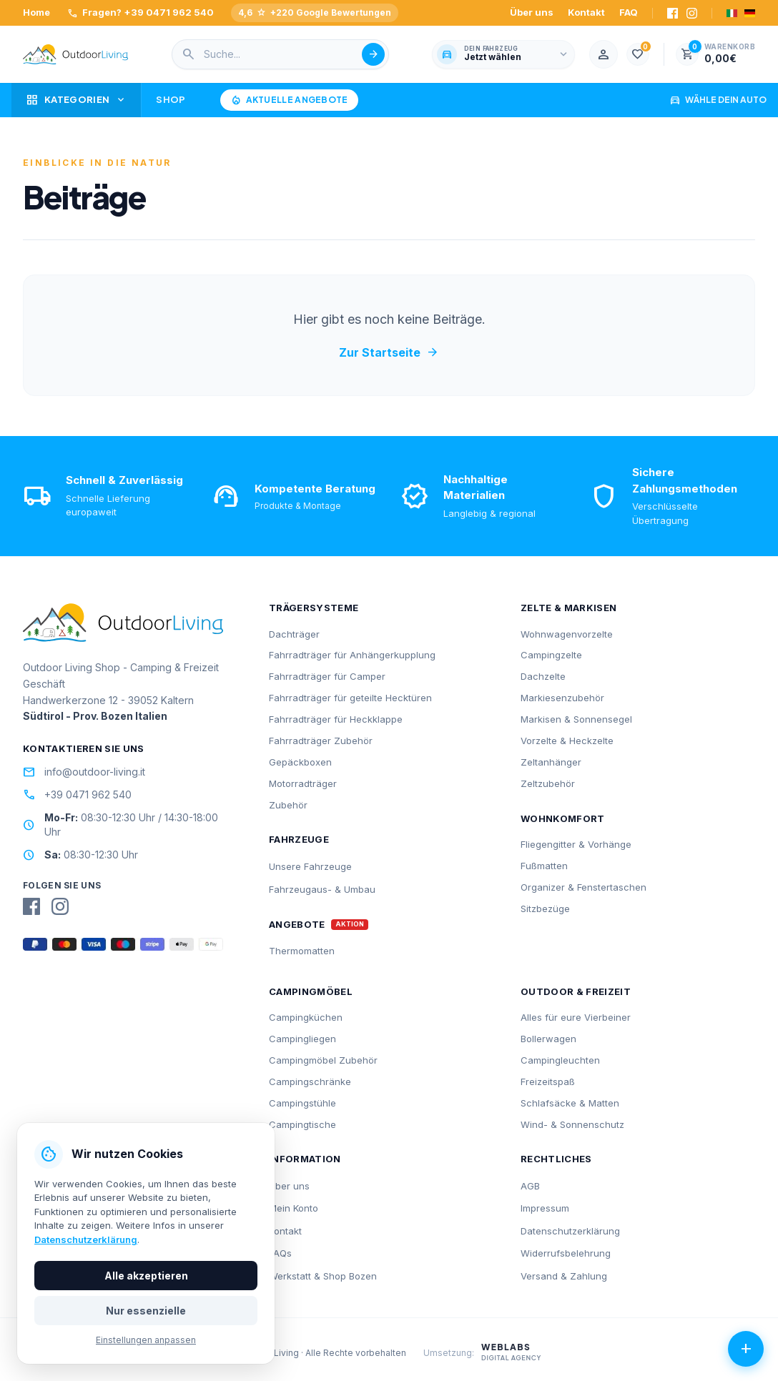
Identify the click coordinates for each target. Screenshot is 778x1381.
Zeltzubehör (548, 783)
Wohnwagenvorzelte (567, 634)
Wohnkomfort (563, 818)
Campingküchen (306, 1017)
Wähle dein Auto (718, 100)
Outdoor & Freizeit (576, 991)
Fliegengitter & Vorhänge (576, 844)
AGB (530, 1186)
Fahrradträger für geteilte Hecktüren (350, 697)
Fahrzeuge (299, 839)
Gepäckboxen (300, 762)
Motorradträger (303, 783)
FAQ (628, 12)
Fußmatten (544, 865)
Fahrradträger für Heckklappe (336, 719)
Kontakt (586, 12)
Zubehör (288, 805)
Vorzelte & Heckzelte (567, 740)
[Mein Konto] (603, 54)
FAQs (280, 1253)
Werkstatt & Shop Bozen (323, 1276)
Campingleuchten (560, 1060)
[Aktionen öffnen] (746, 1349)
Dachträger (294, 634)
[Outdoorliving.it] (76, 54)
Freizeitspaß (548, 1081)
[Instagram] (691, 13)
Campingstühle (302, 1103)
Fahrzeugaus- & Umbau (322, 889)
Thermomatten (302, 950)
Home (36, 12)
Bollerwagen (548, 1038)
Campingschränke (310, 1081)
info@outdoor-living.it (84, 772)
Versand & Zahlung (564, 1276)
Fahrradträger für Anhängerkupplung (352, 654)
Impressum (545, 1208)
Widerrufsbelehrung (566, 1253)
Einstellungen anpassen (146, 1340)
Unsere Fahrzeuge (310, 866)
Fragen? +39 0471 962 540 (140, 13)
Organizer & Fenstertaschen (583, 887)
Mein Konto (293, 1208)
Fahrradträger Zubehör (321, 740)
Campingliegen (302, 1038)
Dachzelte (543, 676)
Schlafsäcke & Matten (570, 1103)
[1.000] (637, 54)
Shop (170, 99)
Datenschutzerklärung (570, 1231)
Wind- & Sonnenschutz (572, 1124)
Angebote (297, 924)
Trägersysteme (313, 607)
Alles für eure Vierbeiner (576, 1017)
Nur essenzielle (146, 1311)
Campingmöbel (311, 991)
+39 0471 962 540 (77, 795)
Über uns (531, 12)
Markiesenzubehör (562, 697)
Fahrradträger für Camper (327, 676)
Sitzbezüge (545, 908)
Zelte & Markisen (568, 607)
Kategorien (76, 100)
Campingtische (302, 1124)
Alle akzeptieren (146, 1275)
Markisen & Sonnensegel (576, 719)
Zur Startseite (389, 352)
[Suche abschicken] (373, 54)
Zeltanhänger (551, 762)
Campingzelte (551, 654)
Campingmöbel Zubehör (323, 1060)
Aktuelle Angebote (289, 100)
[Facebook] (672, 13)
